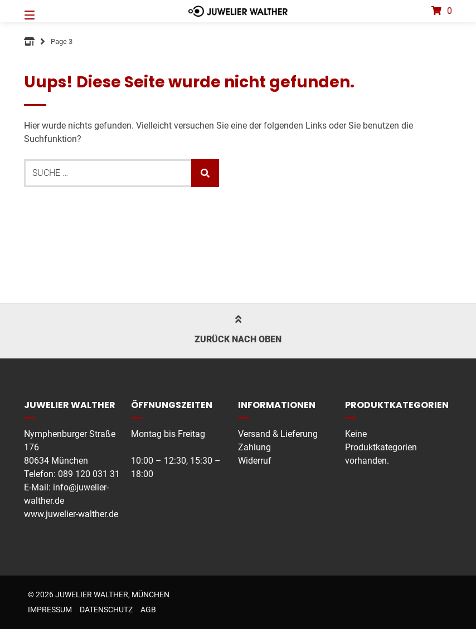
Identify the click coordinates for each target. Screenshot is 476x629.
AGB (148, 609)
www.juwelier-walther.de (71, 514)
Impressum (50, 609)
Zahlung (254, 447)
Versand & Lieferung (278, 434)
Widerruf (254, 460)
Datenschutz (106, 609)
